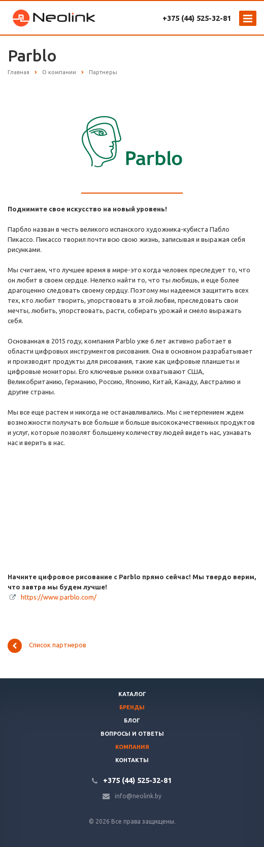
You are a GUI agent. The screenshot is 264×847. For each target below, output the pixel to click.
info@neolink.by (138, 796)
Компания (132, 747)
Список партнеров (47, 646)
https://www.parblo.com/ (58, 597)
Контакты (132, 760)
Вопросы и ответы (132, 734)
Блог (132, 720)
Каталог (132, 694)
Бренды (132, 707)
